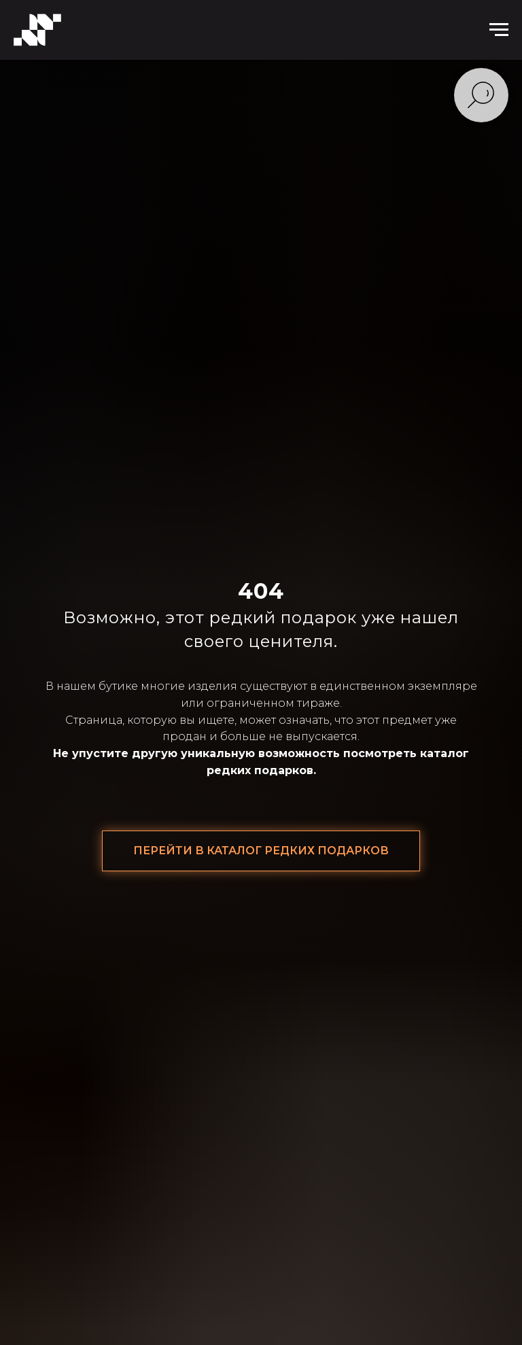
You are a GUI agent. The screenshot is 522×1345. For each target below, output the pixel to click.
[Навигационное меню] (498, 30)
